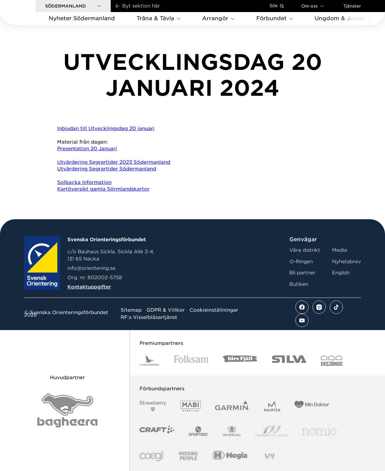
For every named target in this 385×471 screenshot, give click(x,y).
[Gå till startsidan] (27, 12)
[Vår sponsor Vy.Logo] (269, 456)
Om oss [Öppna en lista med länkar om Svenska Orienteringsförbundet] (312, 5)
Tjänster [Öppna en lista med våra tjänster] (352, 6)
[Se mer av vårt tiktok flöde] (336, 307)
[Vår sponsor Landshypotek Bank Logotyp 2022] (149, 360)
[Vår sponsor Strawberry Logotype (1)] (153, 406)
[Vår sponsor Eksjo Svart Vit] (331, 360)
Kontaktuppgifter (89, 287)
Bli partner (302, 273)
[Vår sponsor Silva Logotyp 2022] (289, 360)
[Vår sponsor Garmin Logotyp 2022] (232, 406)
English (341, 273)
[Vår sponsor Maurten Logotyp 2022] (272, 406)
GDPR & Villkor (165, 310)
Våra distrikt (304, 250)
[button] (73, 6)
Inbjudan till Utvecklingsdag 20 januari (106, 128)
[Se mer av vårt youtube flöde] (302, 320)
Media (339, 250)
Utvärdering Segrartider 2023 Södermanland (113, 162)
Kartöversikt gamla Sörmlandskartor (103, 189)
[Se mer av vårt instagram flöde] (319, 307)
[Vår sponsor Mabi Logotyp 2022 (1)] (190, 406)
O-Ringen (301, 261)
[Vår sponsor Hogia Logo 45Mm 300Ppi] (230, 456)
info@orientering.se (91, 268)
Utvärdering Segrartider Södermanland (106, 169)
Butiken (298, 284)
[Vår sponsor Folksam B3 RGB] (191, 360)
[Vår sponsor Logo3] (152, 456)
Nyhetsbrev (346, 261)
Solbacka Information (84, 182)
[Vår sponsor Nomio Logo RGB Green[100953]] (319, 431)
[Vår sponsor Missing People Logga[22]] (188, 456)
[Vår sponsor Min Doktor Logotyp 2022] (311, 406)
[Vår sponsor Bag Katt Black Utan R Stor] (67, 410)
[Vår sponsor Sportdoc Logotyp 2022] (198, 431)
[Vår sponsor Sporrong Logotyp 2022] (232, 431)
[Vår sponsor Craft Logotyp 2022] (157, 431)
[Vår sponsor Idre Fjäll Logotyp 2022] (240, 360)
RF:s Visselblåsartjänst (149, 317)
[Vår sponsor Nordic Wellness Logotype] (272, 431)
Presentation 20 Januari (87, 148)
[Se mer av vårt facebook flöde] (302, 307)
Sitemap (131, 310)
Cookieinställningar (213, 310)
